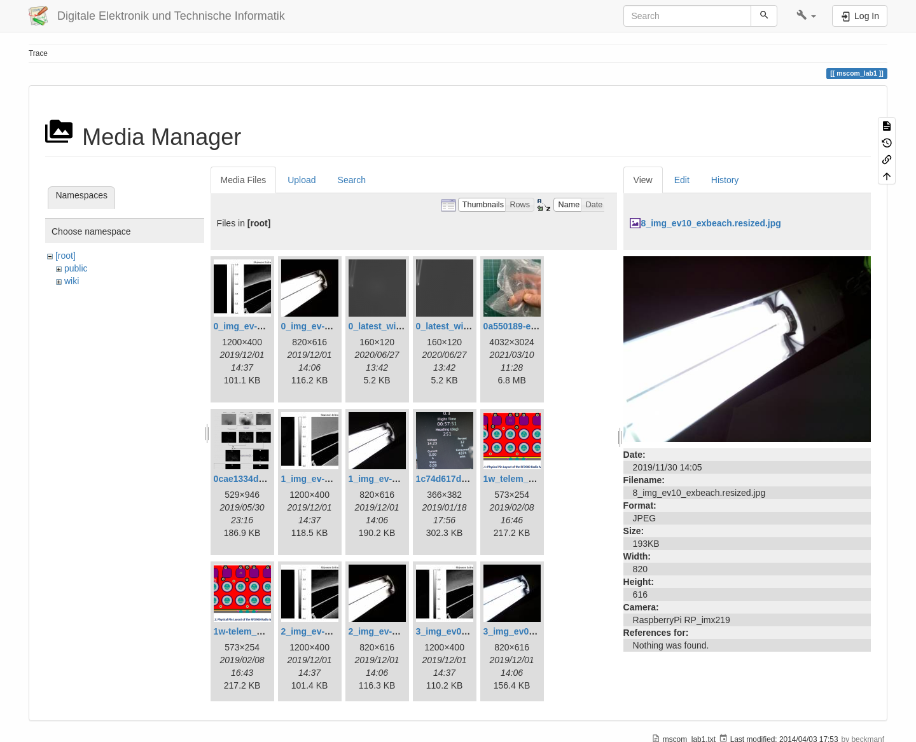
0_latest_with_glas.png (397, 326)
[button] (806, 16)
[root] (65, 256)
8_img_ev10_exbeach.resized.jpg (711, 223)
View (643, 180)
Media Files (244, 180)
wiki (71, 281)
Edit (682, 180)
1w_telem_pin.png (521, 479)
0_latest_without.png (460, 326)
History (725, 180)
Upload (302, 180)
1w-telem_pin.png (251, 631)
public (76, 268)
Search (352, 180)
